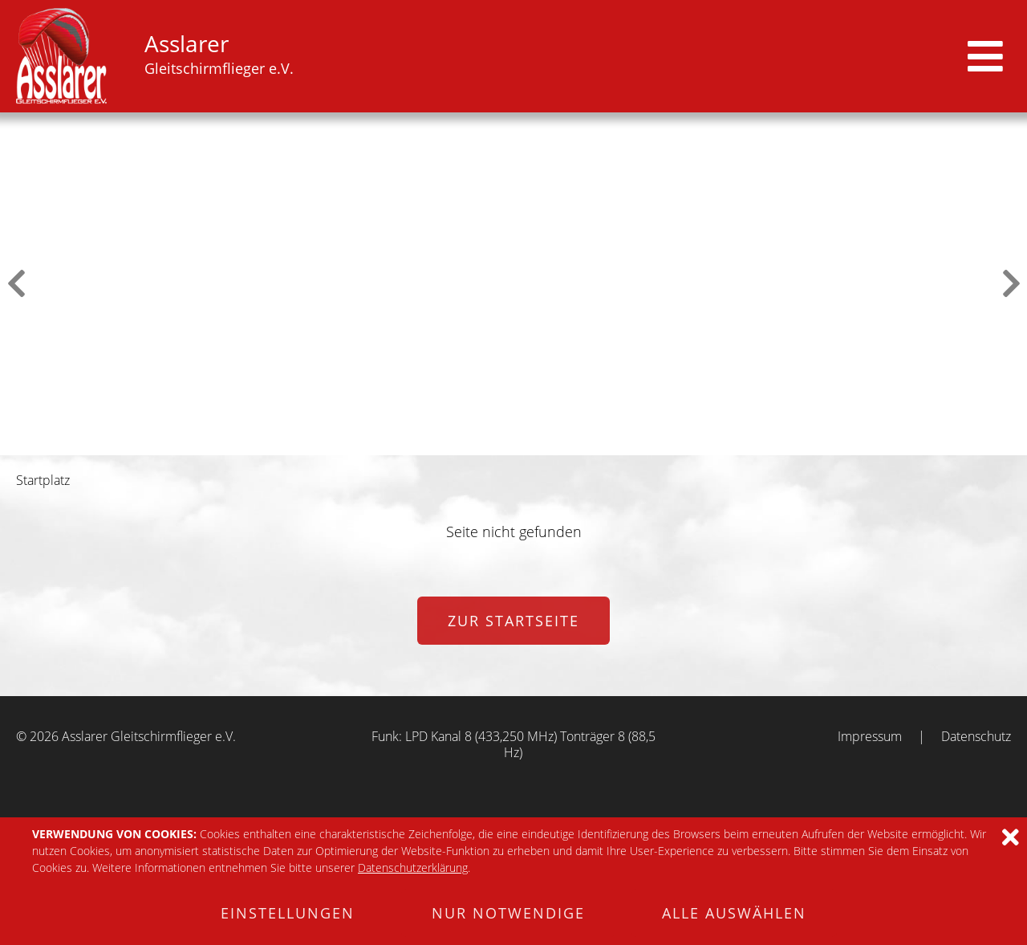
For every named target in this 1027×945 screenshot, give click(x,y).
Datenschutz (976, 736)
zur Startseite (513, 620)
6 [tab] (566, 443)
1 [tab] (461, 443)
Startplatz (43, 480)
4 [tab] (524, 443)
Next (1011, 283)
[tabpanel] (513, 283)
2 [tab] (482, 443)
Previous (16, 283)
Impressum (870, 736)
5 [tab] (545, 443)
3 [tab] (503, 443)
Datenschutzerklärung (413, 867)
